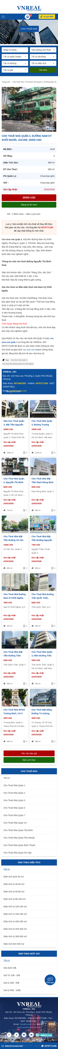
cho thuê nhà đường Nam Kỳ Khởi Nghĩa (17, 364)
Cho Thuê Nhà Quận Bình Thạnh (19, 845)
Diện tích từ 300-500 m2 (15, 936)
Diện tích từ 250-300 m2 (15, 929)
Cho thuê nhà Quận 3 (19, 360)
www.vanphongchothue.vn (29, 1027)
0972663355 (20, 383)
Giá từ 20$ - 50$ (11, 983)
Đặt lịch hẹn (29, 760)
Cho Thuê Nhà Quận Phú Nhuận (19, 838)
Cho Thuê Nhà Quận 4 (14, 808)
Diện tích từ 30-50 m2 (14, 884)
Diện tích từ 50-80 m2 (14, 891)
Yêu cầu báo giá (29, 753)
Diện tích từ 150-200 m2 (15, 914)
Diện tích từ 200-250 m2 (15, 921)
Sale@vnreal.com (28, 1024)
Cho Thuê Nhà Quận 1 (14, 785)
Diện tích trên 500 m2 (14, 944)
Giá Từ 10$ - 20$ (12, 975)
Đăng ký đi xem (29, 204)
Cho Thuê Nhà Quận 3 (14, 800)
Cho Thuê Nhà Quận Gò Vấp (18, 852)
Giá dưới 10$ (10, 968)
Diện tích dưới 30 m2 (14, 876)
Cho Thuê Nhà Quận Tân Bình (18, 830)
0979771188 (47, 227)
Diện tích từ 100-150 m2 (15, 906)
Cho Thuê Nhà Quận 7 (14, 815)
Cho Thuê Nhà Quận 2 (14, 793)
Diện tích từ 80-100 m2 (15, 899)
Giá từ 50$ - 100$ (12, 990)
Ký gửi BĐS (48, 17)
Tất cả (7, 778)
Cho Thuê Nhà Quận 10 (15, 823)
